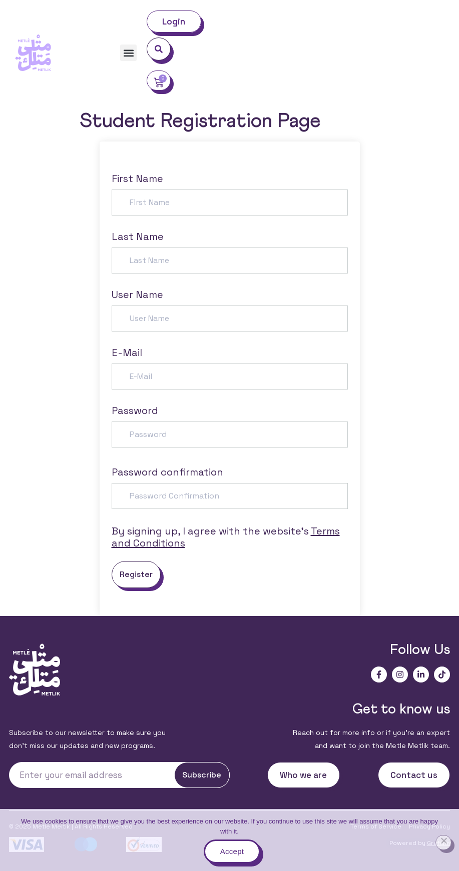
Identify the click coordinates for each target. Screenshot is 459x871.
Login (174, 21)
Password (135, 410)
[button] (128, 52)
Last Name (138, 236)
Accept (232, 851)
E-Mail (127, 352)
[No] (443, 842)
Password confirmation (167, 472)
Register (136, 574)
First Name (137, 178)
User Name (137, 294)
